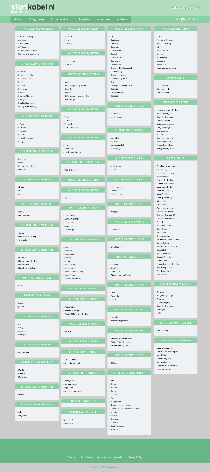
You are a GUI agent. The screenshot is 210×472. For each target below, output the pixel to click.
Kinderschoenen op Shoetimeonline (125, 408)
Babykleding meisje (165, 295)
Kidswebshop (116, 57)
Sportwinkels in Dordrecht (167, 366)
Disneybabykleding (26, 166)
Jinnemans (68, 423)
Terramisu (68, 120)
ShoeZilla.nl (161, 64)
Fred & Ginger (24, 215)
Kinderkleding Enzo (118, 75)
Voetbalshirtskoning (72, 152)
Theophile (68, 124)
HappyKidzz (69, 381)
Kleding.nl (161, 309)
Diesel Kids (22, 159)
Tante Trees (115, 292)
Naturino (114, 412)
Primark (160, 134)
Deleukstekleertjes (72, 310)
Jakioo (20, 303)
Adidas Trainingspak (26, 36)
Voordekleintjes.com (119, 321)
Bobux (113, 384)
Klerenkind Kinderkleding (28, 54)
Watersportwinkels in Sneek (168, 369)
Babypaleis (69, 254)
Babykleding (162, 292)
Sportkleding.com (164, 359)
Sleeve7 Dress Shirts (165, 257)
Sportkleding (162, 355)
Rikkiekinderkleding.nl (119, 247)
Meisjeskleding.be (164, 127)
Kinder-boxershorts (72, 278)
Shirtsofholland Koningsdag (168, 246)
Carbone (22, 127)
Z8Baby (114, 363)
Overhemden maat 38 (166, 215)
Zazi (66, 198)
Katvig (20, 328)
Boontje (21, 99)
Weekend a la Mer (71, 170)
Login (179, 19)
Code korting (162, 299)
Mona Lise (22, 377)
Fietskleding (162, 169)
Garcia (21, 233)
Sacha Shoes (162, 229)
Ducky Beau (23, 169)
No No (21, 394)
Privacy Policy (135, 457)
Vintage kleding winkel (166, 148)
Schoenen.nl (162, 57)
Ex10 (20, 190)
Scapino (160, 54)
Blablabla (22, 85)
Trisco (113, 299)
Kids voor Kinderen (165, 89)
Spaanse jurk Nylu (164, 141)
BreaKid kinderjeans (26, 103)
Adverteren (104, 19)
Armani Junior (24, 43)
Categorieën (36, 19)
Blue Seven (22, 89)
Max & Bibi (115, 138)
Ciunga (21, 141)
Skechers (68, 92)
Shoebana (161, 61)
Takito (67, 117)
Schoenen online (163, 236)
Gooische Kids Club (72, 363)
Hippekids (68, 388)
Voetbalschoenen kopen (167, 68)
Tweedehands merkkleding (168, 264)
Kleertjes (22, 335)
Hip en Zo (22, 257)
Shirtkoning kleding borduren (76, 85)
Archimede (22, 40)
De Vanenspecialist (164, 85)
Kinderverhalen (163, 92)
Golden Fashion (70, 360)
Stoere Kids (115, 271)
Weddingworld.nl (164, 271)
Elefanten (22, 187)
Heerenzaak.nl (163, 176)
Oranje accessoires (165, 208)
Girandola (22, 240)
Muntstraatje (116, 148)
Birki (112, 380)
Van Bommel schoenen (120, 342)
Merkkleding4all (117, 145)
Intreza (159, 47)
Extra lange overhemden (167, 166)
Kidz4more (115, 61)
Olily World (23, 415)
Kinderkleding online (165, 117)
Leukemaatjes (116, 117)
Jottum (21, 306)
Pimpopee (115, 212)
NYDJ (159, 313)
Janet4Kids (68, 419)
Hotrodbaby (23, 264)
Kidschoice (115, 47)
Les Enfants (115, 113)
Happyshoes (116, 401)
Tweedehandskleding (165, 145)
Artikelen (122, 19)
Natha (113, 169)
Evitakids (68, 331)
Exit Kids (21, 194)
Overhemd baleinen (165, 211)
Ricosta (114, 415)
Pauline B (68, 36)
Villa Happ (68, 149)
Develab (114, 394)
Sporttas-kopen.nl (164, 362)
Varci (66, 145)
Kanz (20, 324)
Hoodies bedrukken (165, 180)
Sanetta (67, 82)
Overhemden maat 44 (166, 218)
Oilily (20, 412)
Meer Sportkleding (164, 197)
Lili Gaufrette (23, 352)
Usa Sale (114, 317)
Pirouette (68, 43)
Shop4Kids (115, 268)
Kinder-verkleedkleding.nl (121, 68)
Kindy (113, 82)
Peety (66, 40)
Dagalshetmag (70, 307)
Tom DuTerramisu (71, 127)
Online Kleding (117, 194)
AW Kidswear (23, 47)
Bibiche (21, 82)
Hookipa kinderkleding (27, 261)
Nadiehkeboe (116, 166)
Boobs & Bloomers (26, 96)
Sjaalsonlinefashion (165, 138)
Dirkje (20, 162)
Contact (193, 19)
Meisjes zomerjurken (165, 124)
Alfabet (18, 19)
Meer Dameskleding (165, 187)
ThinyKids (115, 296)
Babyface (22, 71)
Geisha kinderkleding (27, 236)
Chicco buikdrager (26, 138)
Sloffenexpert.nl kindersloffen (76, 96)
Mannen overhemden (165, 183)
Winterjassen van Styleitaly (121, 275)
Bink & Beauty (70, 264)
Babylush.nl (69, 250)
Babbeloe (68, 247)
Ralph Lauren (69, 61)
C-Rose (21, 124)
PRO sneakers (162, 50)
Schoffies (114, 264)
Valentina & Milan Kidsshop (122, 338)
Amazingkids (69, 226)
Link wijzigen (83, 19)
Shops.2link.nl (162, 250)
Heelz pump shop (164, 43)
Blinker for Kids (70, 268)
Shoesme (114, 419)
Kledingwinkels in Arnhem (121, 85)
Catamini (22, 131)
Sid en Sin (68, 89)
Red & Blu (68, 64)
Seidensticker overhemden (168, 239)
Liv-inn (113, 120)
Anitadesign (69, 229)
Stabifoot (114, 422)
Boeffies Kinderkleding (73, 271)
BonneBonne (69, 275)
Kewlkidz (114, 43)
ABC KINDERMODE (71, 219)
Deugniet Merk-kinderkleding (76, 314)
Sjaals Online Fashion (165, 253)
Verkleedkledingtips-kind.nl (122, 345)
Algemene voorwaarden (110, 457)
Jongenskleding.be (164, 113)
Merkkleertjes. (162, 131)
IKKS (20, 285)
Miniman (21, 373)
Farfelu (21, 212)
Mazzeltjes (115, 141)
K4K (112, 36)
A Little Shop (69, 215)
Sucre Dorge (69, 99)
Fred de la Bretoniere (165, 40)
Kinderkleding (116, 71)
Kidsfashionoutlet (118, 50)
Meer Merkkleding (164, 194)
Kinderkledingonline (119, 78)
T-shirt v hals (162, 260)
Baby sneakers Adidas (27, 50)
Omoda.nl (115, 190)
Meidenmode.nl (163, 120)
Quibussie (115, 229)
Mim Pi (21, 370)
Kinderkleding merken (166, 306)
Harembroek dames (165, 173)
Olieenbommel (117, 187)
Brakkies (114, 387)
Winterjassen (162, 274)
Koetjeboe (115, 96)
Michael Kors (162, 201)
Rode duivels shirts (164, 225)
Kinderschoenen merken (121, 405)
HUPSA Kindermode (72, 391)
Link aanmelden (59, 19)
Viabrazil (114, 429)
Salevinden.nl (162, 232)
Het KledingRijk (70, 384)
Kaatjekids (115, 40)
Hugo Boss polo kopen (27, 268)
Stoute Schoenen (117, 426)
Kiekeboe (22, 331)
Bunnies (114, 391)
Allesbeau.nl (69, 222)
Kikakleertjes (116, 64)
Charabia (22, 134)
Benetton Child (24, 78)
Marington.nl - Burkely (27, 106)
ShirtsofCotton (163, 243)
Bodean (21, 92)
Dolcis (159, 36)
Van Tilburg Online (164, 267)
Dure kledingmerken (165, 302)
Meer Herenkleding (165, 190)
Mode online (162, 204)
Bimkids (67, 257)
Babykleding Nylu (25, 75)
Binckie (67, 261)
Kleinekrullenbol (117, 92)
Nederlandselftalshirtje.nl (167, 352)
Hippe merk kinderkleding (167, 110)
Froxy (113, 398)
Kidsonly (114, 54)
